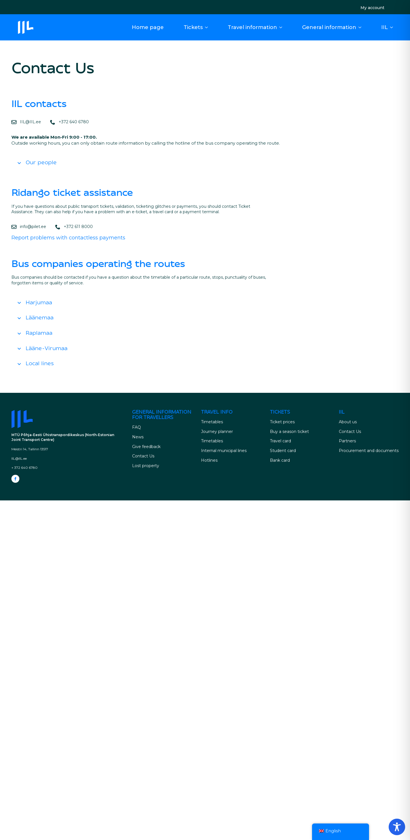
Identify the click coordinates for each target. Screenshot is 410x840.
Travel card (280, 440)
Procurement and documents (369, 450)
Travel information (252, 27)
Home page (148, 27)
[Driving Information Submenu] (282, 27)
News (138, 436)
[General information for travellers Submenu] (361, 27)
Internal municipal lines (224, 450)
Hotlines (209, 460)
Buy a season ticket (289, 431)
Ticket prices (282, 421)
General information (329, 27)
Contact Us (143, 456)
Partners (347, 440)
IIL (384, 27)
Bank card (280, 460)
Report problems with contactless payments (68, 238)
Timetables (212, 421)
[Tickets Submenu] (208, 27)
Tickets (193, 27)
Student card (283, 450)
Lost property (145, 465)
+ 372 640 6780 (24, 467)
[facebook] (15, 479)
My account (372, 7)
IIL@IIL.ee (19, 458)
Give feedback (146, 446)
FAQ (136, 427)
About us (348, 421)
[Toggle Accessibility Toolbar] (397, 827)
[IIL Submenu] (393, 27)
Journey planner (217, 431)
